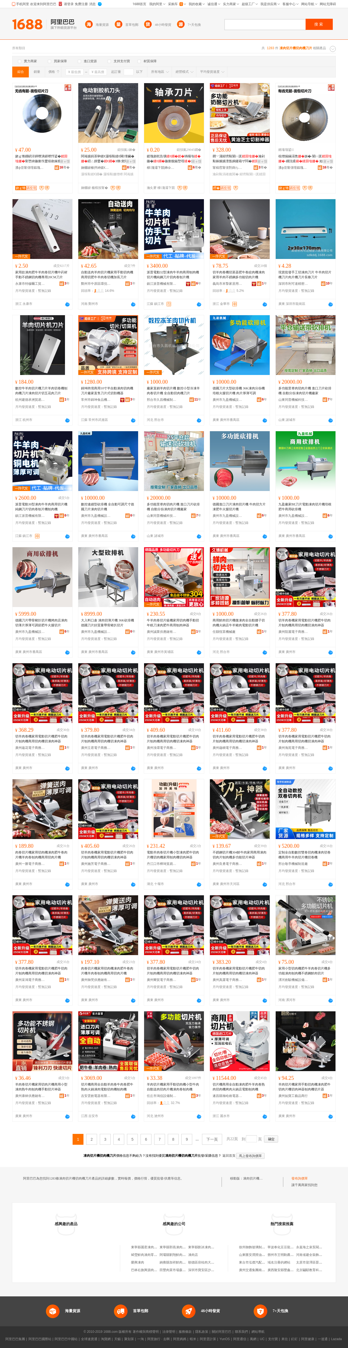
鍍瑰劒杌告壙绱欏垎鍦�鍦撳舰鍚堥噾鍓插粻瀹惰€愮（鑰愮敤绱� (174, 159)
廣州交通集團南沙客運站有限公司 (263, 1270)
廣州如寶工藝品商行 (293, 1096)
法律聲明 (168, 1332)
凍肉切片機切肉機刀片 (259, 1178)
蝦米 (193, 1339)
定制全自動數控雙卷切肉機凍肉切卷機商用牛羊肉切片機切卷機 (304, 854)
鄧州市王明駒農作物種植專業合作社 (294, 1255)
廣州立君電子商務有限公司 (96, 748)
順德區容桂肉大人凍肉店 (206, 1262)
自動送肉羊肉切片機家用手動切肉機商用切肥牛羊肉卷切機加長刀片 (107, 274)
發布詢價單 (299, 1178)
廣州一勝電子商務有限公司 (30, 864)
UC (262, 1339)
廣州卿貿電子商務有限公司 (162, 980)
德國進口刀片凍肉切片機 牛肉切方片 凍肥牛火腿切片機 (239, 506)
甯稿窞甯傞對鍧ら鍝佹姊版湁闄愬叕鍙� (228, 168)
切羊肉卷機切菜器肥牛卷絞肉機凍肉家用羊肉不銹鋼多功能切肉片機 (239, 274)
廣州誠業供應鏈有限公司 (162, 632)
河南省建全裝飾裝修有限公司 (317, 1255)
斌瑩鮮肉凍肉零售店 (145, 1255)
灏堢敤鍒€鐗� (91, 174)
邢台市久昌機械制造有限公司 (162, 400)
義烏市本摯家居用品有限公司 (228, 284)
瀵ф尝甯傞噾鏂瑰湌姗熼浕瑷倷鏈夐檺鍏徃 (30, 168)
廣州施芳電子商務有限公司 (96, 864)
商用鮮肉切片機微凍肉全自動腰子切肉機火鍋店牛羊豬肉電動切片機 (239, 622)
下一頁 (212, 1139)
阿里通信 (239, 1339)
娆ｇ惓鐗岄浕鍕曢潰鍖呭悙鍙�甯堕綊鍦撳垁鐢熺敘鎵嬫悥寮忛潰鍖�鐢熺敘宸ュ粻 (41, 159)
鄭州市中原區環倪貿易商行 (96, 284)
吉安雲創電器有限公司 (96, 1096)
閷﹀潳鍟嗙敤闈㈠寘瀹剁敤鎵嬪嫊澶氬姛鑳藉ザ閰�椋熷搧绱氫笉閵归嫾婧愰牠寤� (239, 159)
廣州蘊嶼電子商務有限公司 (228, 748)
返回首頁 (228, 1156)
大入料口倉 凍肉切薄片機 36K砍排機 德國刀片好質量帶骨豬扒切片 (107, 622)
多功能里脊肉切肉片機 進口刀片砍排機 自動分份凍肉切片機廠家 (304, 390)
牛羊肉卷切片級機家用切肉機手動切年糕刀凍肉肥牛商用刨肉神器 (173, 622)
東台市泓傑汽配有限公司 (257, 1262)
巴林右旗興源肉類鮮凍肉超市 (152, 1270)
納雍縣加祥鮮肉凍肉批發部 (179, 1262)
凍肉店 (193, 1255)
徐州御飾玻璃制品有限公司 (258, 1247)
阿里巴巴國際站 (40, 1339)
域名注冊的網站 (279, 1262)
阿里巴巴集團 (15, 1339)
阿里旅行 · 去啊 (158, 1339)
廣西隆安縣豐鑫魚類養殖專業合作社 (294, 1270)
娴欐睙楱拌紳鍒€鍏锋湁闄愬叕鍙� (96, 168)
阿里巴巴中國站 (66, 1339)
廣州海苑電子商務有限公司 (293, 748)
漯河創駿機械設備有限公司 (293, 980)
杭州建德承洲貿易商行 (30, 400)
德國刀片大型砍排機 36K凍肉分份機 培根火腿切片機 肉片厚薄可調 (239, 390)
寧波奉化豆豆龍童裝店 (284, 1247)
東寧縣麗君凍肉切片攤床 (149, 1247)
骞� (65, 167)
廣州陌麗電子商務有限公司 (293, 632)
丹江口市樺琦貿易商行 (162, 864)
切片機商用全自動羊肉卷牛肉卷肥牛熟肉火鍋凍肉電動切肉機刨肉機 (107, 1087)
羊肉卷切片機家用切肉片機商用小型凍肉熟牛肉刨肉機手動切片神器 (41, 1087)
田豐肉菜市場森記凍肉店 (177, 1270)
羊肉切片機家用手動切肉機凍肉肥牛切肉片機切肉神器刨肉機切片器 (304, 1087)
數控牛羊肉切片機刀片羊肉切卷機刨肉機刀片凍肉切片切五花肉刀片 (41, 390)
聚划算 (129, 1339)
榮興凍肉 (137, 1262)
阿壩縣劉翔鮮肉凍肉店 (176, 1255)
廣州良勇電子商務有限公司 (228, 864)
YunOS (224, 1339)
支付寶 (273, 1339)
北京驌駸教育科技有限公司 (315, 1270)
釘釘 (294, 1339)
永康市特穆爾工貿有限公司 (30, 284)
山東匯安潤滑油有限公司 (257, 1255)
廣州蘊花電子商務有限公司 (30, 748)
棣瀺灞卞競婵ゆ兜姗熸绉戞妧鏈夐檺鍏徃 (162, 168)
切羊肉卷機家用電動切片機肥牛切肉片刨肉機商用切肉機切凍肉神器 (304, 622)
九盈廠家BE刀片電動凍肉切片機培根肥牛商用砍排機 (304, 506)
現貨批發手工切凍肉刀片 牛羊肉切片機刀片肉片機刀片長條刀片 (304, 274)
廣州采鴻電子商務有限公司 (30, 980)
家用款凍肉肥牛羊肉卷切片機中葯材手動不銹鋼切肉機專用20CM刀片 (41, 274)
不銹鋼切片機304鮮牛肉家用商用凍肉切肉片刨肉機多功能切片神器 (239, 854)
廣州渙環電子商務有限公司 (162, 748)
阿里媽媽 (179, 1339)
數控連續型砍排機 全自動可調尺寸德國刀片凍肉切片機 (107, 506)
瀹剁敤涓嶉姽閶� (226, 174)
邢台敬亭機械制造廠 (293, 864)
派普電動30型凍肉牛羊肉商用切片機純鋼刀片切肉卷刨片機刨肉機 (41, 506)
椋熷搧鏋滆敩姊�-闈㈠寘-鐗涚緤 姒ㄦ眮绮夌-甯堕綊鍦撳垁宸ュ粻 (305, 159)
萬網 (253, 1339)
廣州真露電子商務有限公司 (228, 980)
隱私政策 (201, 1332)
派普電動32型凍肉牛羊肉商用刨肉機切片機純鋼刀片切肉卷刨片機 (173, 274)
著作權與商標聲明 (146, 1332)
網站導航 (258, 1332)
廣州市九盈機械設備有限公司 (228, 400)
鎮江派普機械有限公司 (162, 284)
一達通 (323, 1339)
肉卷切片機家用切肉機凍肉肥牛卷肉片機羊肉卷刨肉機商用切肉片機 (41, 854)
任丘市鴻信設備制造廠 (162, 1096)
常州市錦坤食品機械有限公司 (96, 400)
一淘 (140, 1339)
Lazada (336, 1339)
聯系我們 (241, 1332)
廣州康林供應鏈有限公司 (30, 1096)
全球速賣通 (89, 1339)
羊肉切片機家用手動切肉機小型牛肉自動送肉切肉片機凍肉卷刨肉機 (173, 1087)
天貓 (117, 1339)
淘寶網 (106, 1339)
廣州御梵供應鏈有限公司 (96, 980)
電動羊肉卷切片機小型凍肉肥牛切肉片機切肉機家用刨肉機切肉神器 (173, 854)
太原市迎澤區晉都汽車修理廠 (317, 1262)
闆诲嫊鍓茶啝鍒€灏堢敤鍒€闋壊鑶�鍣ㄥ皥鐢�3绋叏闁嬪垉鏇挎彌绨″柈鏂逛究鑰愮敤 (107, 159)
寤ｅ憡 (65, 161)
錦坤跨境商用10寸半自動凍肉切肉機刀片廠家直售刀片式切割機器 (107, 390)
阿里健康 (307, 1339)
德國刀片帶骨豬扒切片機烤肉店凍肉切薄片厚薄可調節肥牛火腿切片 (41, 622)
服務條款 (185, 1332)
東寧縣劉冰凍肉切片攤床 (206, 1247)
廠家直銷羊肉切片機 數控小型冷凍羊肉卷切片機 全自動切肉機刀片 (173, 390)
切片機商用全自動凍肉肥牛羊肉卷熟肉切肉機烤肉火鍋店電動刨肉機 (239, 1087)
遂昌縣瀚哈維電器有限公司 (228, 1096)
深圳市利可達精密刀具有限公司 (293, 284)
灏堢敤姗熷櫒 (113, 174)
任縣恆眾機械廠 (224, 632)
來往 (284, 1339)
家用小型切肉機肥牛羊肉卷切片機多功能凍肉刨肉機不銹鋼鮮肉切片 (304, 971)
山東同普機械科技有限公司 (293, 400)
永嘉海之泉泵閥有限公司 (314, 1247)
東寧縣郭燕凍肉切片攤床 (177, 1247)
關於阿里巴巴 (221, 1332)
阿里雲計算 (208, 1339)
